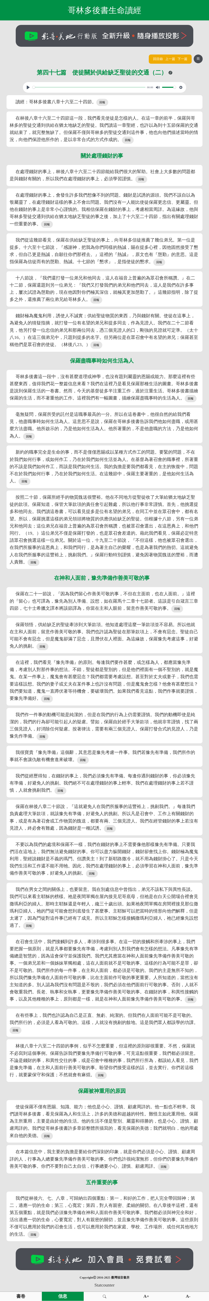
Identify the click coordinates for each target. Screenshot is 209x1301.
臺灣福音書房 (120, 1277)
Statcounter (104, 1285)
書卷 (20, 1296)
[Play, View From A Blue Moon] (28, 87)
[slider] (89, 87)
